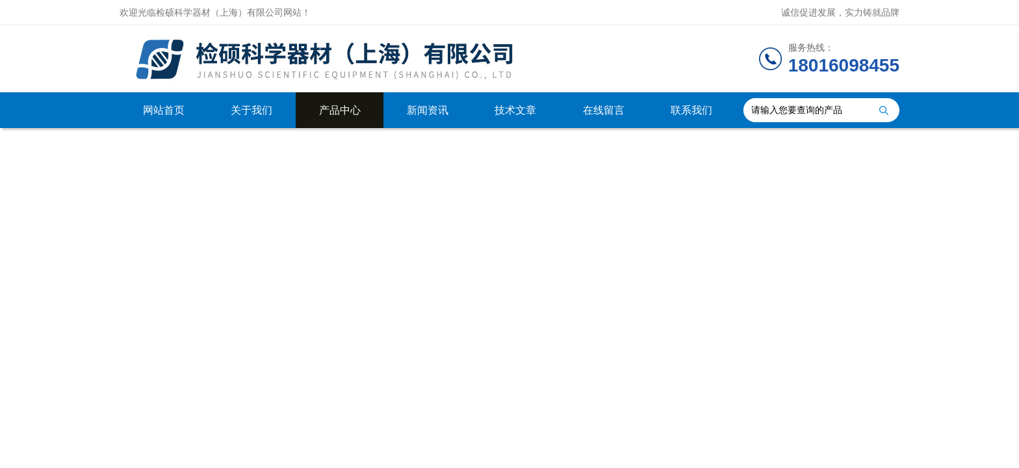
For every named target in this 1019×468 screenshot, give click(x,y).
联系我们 (691, 110)
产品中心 (340, 110)
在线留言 (604, 110)
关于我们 (251, 110)
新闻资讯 (427, 110)
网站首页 (164, 110)
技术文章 (515, 110)
